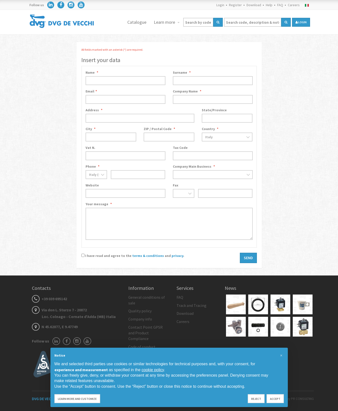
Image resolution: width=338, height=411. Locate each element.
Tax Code (180, 147)
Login (220, 5)
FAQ (280, 5)
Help (269, 5)
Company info (140, 319)
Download (254, 5)
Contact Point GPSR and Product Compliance (145, 333)
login (301, 22)
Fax (175, 185)
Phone (92, 166)
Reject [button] (256, 399)
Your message (99, 204)
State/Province (214, 110)
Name (92, 72)
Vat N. (90, 147)
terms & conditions (148, 255)
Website (92, 185)
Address (94, 110)
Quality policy (140, 310)
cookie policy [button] (152, 370)
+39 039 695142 (49, 298)
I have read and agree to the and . (134, 255)
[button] (281, 356)
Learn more (165, 22)
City (90, 129)
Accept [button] (275, 399)
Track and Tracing (191, 305)
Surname (182, 72)
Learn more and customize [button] (77, 399)
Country (210, 129)
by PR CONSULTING (300, 398)
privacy (177, 255)
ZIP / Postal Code (159, 129)
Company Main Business (194, 166)
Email (91, 91)
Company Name (187, 91)
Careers (294, 5)
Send (248, 257)
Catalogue (136, 22)
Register (235, 5)
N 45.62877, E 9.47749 (55, 326)
